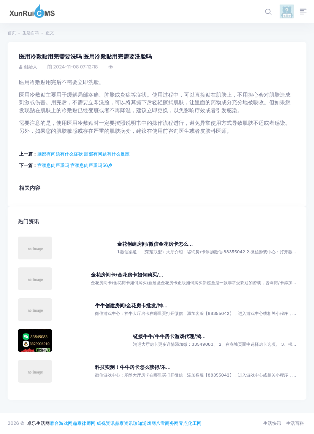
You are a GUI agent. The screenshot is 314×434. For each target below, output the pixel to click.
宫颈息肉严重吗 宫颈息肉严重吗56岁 (75, 165)
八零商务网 (167, 423)
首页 (12, 32)
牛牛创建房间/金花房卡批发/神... (131, 305)
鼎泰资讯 (124, 423)
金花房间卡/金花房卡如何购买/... (127, 275)
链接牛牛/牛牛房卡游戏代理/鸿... (169, 336)
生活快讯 (272, 423)
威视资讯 (106, 423)
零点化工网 (190, 423)
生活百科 (30, 32)
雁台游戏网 (61, 423)
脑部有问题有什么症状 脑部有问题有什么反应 (83, 154)
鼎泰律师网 (84, 423)
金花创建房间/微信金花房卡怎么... (155, 244)
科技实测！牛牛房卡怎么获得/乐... (133, 367)
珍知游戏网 (144, 423)
